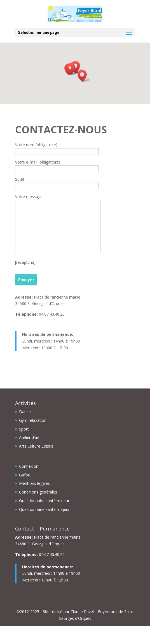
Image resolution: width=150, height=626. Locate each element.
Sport (24, 429)
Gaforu (25, 475)
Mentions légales (34, 483)
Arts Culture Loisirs (36, 446)
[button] (84, 76)
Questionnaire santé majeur (44, 509)
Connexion (28, 466)
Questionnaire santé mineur (44, 500)
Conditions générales (38, 492)
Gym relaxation (32, 420)
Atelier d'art (29, 437)
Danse (25, 411)
